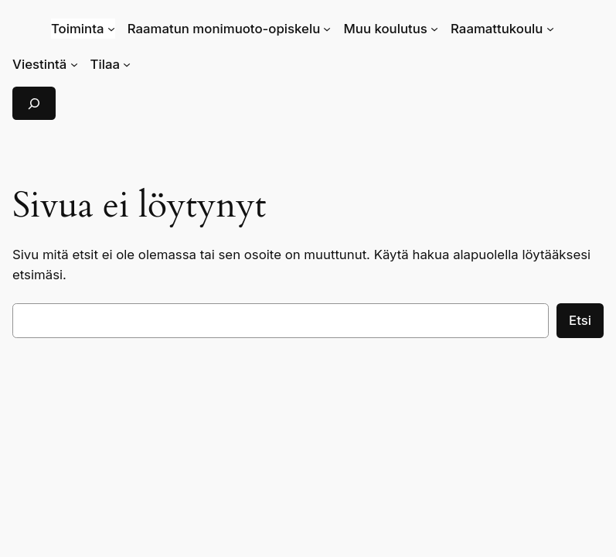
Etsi (580, 320)
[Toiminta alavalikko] (111, 28)
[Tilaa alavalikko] (127, 64)
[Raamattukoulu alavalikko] (550, 28)
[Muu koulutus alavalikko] (434, 28)
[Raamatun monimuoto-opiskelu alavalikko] (327, 28)
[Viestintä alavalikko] (74, 64)
